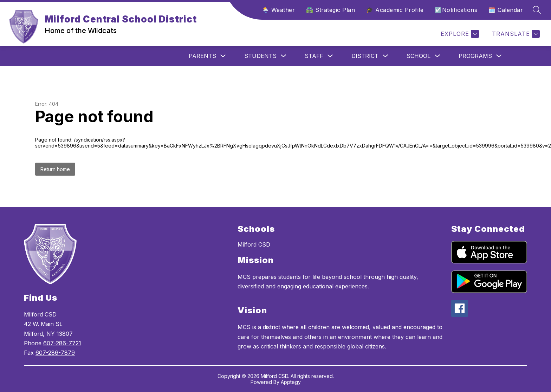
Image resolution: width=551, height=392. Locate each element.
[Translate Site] (515, 34)
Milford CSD (254, 244)
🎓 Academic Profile (394, 9)
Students (260, 55)
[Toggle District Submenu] (385, 56)
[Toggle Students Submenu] (283, 56)
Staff (314, 55)
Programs (475, 55)
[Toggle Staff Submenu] (330, 56)
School (418, 55)
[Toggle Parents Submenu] (223, 56)
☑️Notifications (456, 9)
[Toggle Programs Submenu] (499, 56)
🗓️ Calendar (505, 9)
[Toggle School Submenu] (437, 56)
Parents (202, 55)
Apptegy (291, 382)
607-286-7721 (62, 343)
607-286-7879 (55, 352)
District (364, 55)
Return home (55, 169)
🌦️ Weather (278, 9)
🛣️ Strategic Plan (330, 9)
